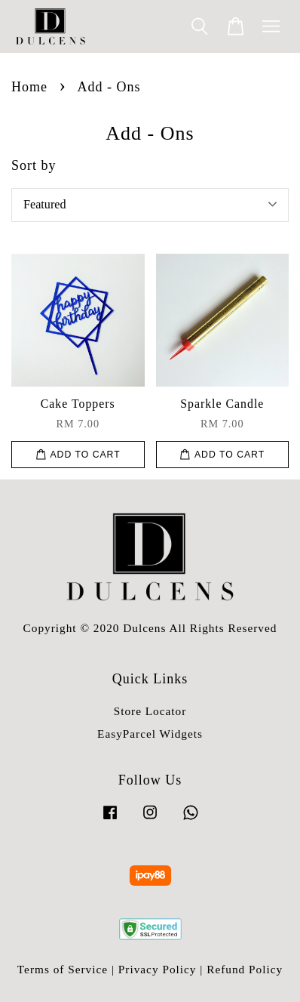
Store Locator (150, 710)
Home (29, 86)
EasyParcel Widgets (150, 733)
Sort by (34, 165)
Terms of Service (62, 969)
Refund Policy (245, 969)
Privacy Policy (157, 969)
